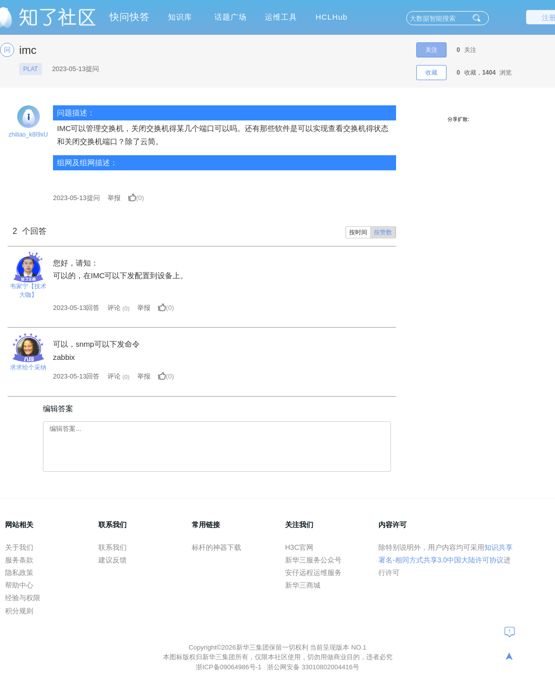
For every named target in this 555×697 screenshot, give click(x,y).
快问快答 (129, 17)
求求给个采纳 (28, 367)
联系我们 (112, 547)
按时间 (358, 232)
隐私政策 (19, 572)
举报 (114, 198)
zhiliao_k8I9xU (28, 134)
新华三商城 (302, 585)
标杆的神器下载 (216, 547)
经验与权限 (22, 598)
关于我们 (19, 547)
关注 (431, 49)
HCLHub (331, 17)
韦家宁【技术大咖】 (28, 290)
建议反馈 (112, 560)
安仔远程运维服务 (313, 572)
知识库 (180, 17)
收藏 (431, 72)
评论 (114, 307)
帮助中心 (19, 585)
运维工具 (281, 17)
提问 (76, 198)
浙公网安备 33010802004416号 (313, 667)
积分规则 (19, 611)
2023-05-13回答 (76, 307)
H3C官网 (299, 547)
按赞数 (383, 232)
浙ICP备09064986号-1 (229, 667)
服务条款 (19, 560)
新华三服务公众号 (313, 560)
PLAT (30, 69)
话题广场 (230, 17)
